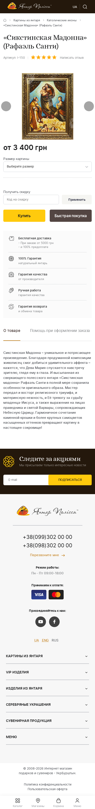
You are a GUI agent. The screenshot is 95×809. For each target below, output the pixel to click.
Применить (76, 200)
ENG (45, 641)
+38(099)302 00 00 (47, 538)
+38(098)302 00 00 (47, 546)
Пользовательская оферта (47, 789)
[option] (60, 334)
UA (36, 641)
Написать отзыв (72, 57)
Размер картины (16, 159)
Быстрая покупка (71, 216)
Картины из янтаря (26, 20)
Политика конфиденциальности (47, 785)
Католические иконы (62, 20)
